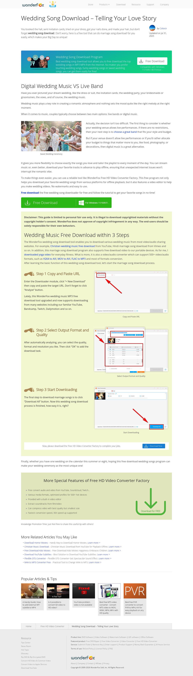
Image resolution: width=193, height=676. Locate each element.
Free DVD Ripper (93, 641)
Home (29, 626)
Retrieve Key (98, 644)
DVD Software (87, 637)
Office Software (147, 637)
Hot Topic (25, 650)
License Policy (101, 648)
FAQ (111, 648)
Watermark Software (118, 637)
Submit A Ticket (84, 644)
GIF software (133, 637)
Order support (111, 644)
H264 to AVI (49, 258)
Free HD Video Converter (52, 626)
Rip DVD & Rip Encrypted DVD (33, 657)
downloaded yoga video (37, 254)
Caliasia (163, 28)
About (73, 663)
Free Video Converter (110, 641)
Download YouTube (29, 668)
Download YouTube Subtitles (37, 554)
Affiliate (98, 663)
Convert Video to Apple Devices (34, 664)
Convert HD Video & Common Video (36, 660)
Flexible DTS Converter (35, 558)
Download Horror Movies (36, 542)
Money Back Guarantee (143, 644)
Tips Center (25, 642)
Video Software (101, 637)
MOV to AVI (64, 258)
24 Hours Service (162, 644)
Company (81, 663)
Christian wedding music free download (72, 246)
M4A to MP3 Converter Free (37, 562)
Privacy (106, 663)
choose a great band (125, 132)
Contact (90, 663)
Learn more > (94, 542)
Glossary (24, 653)
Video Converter (128, 641)
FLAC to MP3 (78, 258)
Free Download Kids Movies (37, 550)
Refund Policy (88, 648)
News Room (26, 646)
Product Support (125, 644)
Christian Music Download (36, 546)
